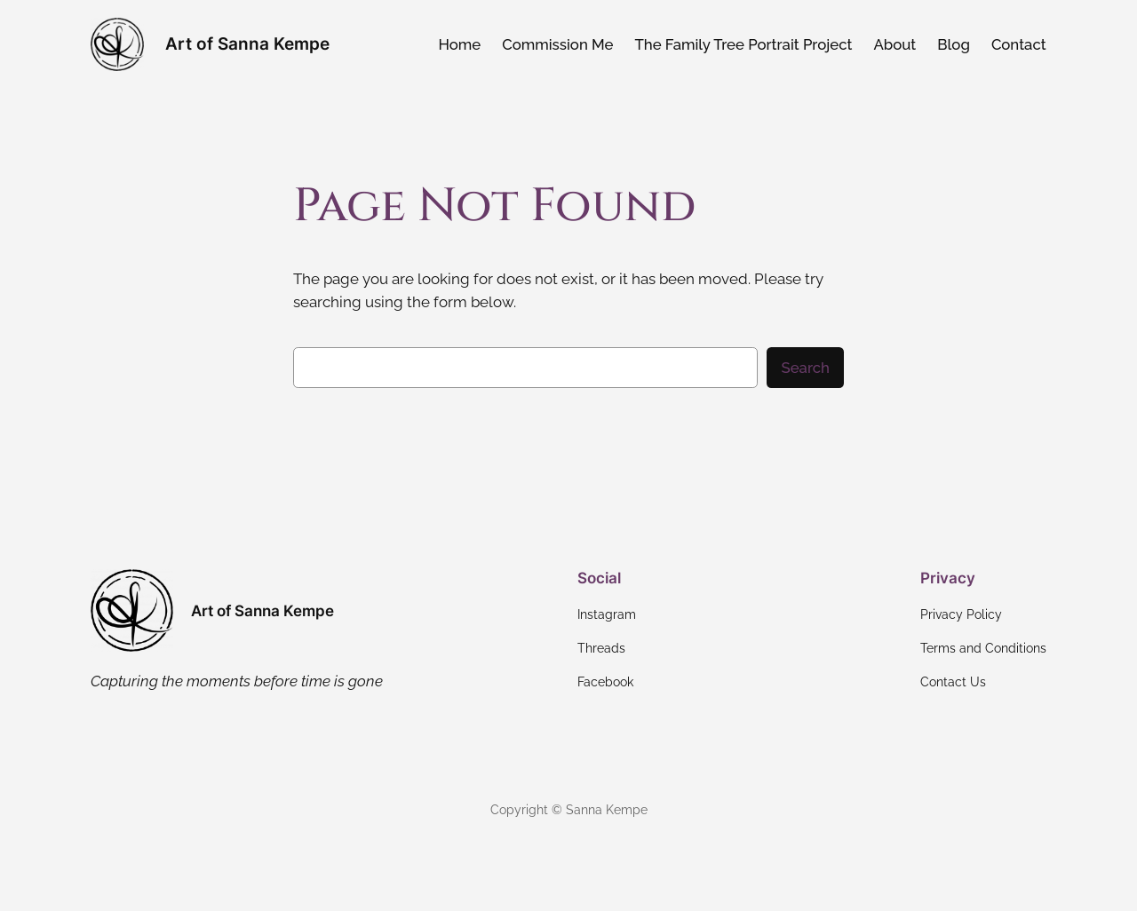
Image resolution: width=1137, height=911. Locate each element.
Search (805, 367)
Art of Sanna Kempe (247, 43)
